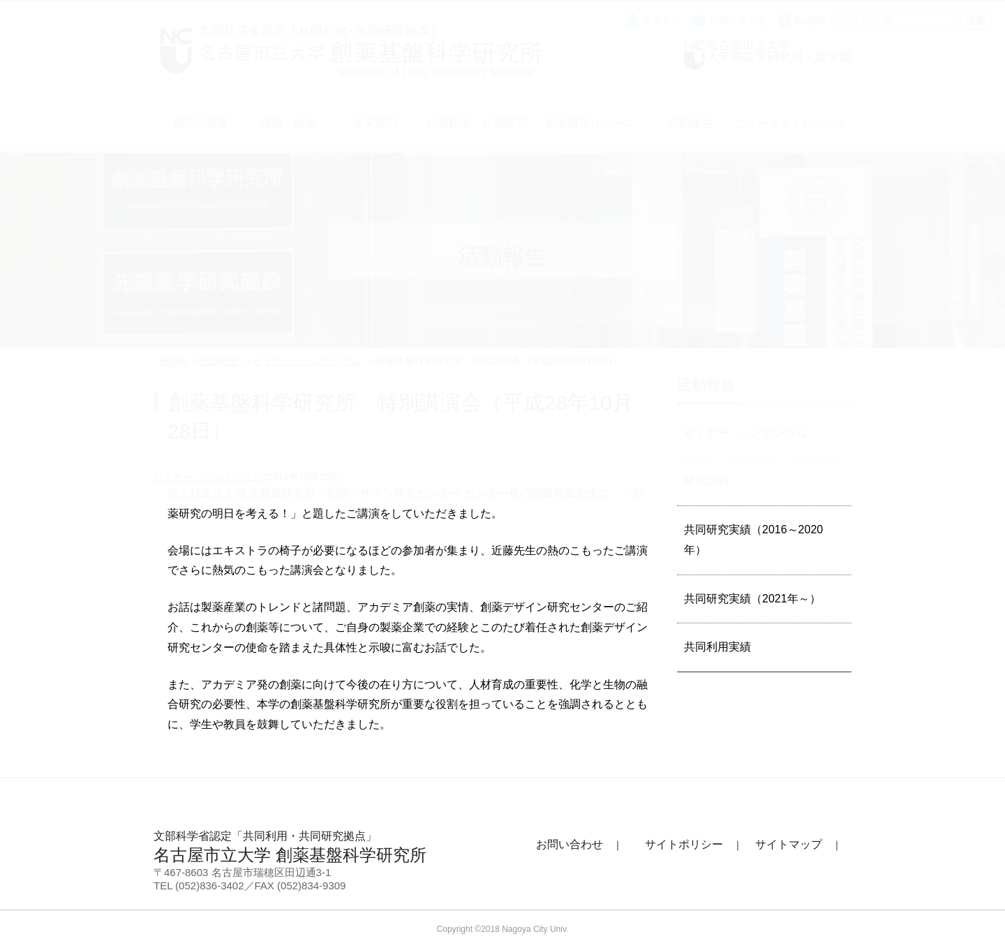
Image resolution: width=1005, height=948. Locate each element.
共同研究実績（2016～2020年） (753, 540)
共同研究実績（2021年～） (752, 599)
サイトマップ (788, 844)
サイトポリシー (684, 844)
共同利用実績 (717, 647)
